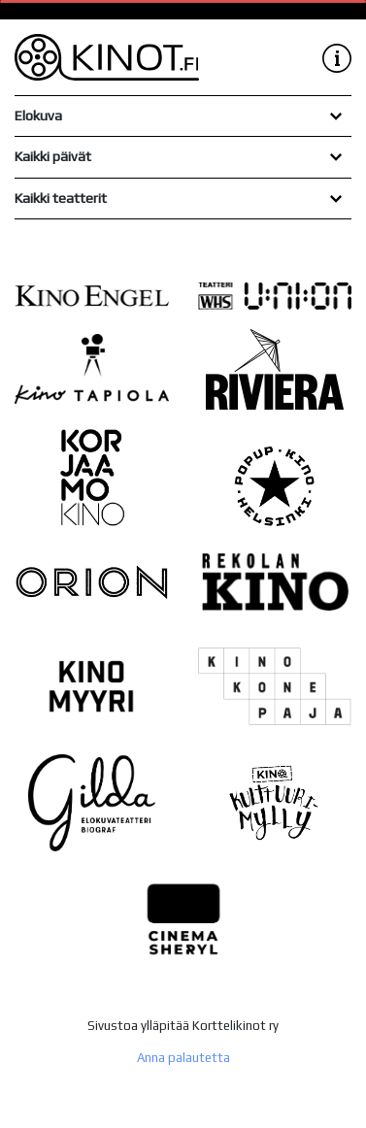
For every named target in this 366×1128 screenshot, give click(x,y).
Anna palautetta (183, 1057)
